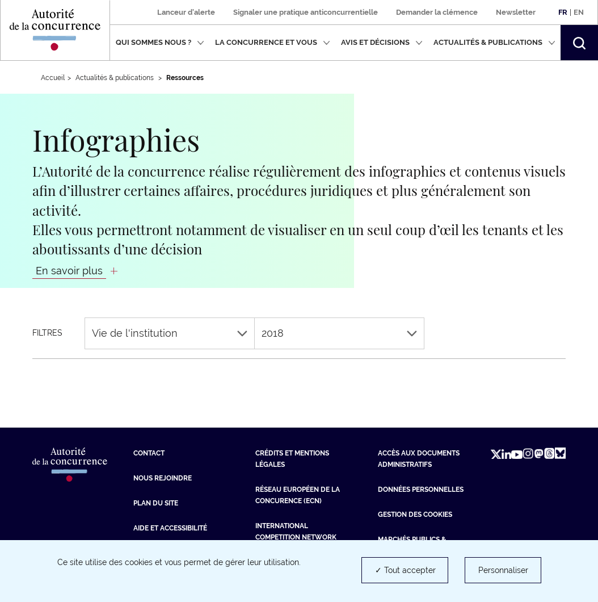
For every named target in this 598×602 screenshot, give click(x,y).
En (579, 12)
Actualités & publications (494, 42)
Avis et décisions (382, 42)
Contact (149, 453)
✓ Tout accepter (405, 570)
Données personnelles (421, 490)
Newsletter (516, 12)
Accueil (53, 78)
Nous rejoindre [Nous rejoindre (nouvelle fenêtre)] (162, 478)
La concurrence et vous (272, 42)
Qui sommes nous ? (160, 42)
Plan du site (155, 503)
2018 (339, 333)
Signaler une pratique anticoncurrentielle (305, 12)
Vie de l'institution (169, 333)
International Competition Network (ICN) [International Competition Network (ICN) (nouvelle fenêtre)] (295, 537)
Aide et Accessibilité (170, 528)
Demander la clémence (437, 12)
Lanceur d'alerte (186, 12)
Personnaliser (503, 570)
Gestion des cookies (415, 515)
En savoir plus (69, 271)
